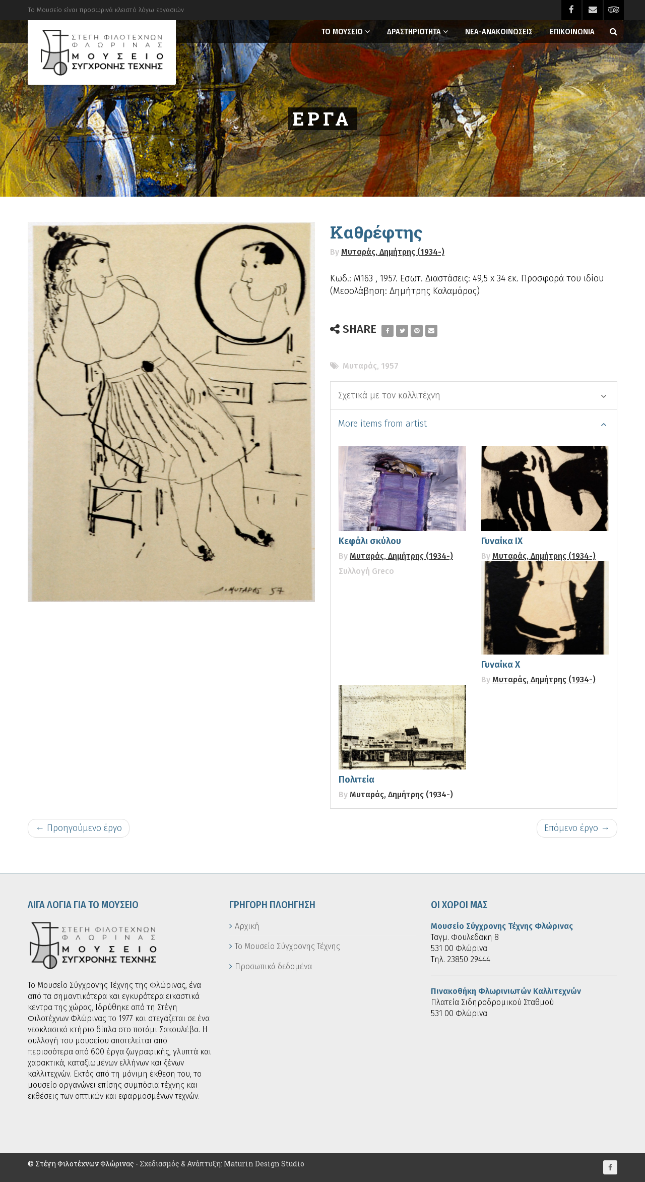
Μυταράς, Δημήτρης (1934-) (392, 252)
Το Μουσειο (342, 31)
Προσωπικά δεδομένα (273, 966)
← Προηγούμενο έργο (78, 828)
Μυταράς (360, 366)
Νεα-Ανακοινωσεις (499, 31)
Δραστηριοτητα (414, 31)
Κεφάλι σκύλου (370, 541)
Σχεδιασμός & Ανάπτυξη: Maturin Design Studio (222, 1163)
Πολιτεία (356, 779)
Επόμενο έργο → (577, 828)
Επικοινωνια (572, 31)
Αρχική (247, 926)
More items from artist (472, 423)
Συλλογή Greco (366, 571)
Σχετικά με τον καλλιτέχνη (472, 395)
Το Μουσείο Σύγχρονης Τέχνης (287, 946)
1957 (390, 366)
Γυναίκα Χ (500, 664)
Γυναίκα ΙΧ (502, 541)
